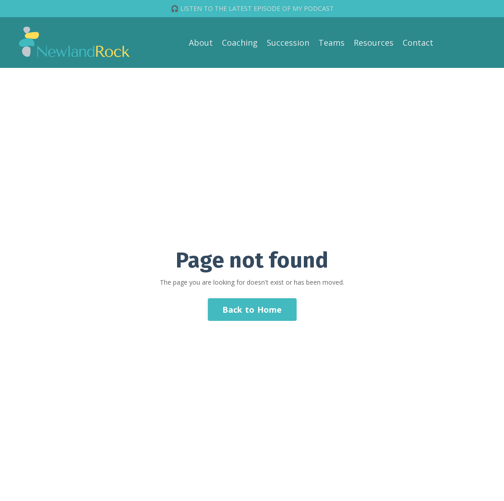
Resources (374, 42)
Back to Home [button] (252, 309)
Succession (288, 42)
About (201, 42)
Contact (418, 42)
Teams (331, 42)
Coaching (240, 42)
